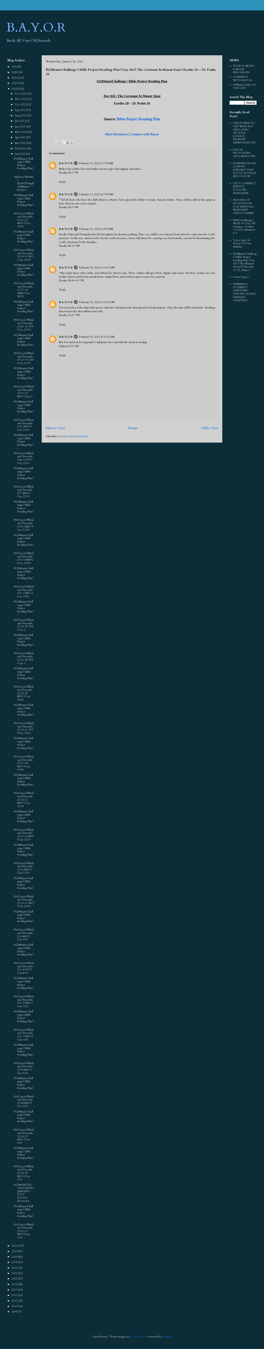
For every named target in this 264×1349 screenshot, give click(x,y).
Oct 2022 (20, 104)
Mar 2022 (21, 143)
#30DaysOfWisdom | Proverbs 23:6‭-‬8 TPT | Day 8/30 (24, 968)
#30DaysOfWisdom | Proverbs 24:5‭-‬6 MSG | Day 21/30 (24, 525)
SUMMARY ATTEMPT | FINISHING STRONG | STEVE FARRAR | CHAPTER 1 (244, 292)
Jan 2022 (20, 154)
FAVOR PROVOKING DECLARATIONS (244, 153)
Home (133, 428)
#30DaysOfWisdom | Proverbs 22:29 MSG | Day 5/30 (24, 1068)
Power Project (241, 277)
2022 (14, 89)
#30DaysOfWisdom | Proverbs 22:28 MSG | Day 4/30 (24, 1101)
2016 (14, 1273)
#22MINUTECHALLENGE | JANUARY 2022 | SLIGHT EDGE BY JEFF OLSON (244, 169)
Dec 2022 (21, 94)
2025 (14, 72)
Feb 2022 (20, 148)
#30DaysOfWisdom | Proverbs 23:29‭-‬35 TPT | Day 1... (24, 625)
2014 (14, 1284)
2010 (14, 1306)
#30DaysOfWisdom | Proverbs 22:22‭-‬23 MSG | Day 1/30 (24, 1231)
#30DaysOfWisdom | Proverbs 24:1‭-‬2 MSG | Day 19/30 (24, 591)
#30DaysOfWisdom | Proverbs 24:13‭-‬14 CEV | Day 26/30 (24, 358)
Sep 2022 (20, 110)
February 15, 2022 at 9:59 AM (96, 229)
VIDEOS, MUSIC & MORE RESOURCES (244, 69)
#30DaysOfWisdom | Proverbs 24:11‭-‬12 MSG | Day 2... (24, 391)
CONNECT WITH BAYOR (242, 78)
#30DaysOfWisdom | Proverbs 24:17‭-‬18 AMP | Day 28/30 (24, 290)
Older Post (209, 428)
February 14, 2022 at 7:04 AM (96, 163)
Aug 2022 (21, 115)
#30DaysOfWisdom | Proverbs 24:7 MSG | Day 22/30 (24, 491)
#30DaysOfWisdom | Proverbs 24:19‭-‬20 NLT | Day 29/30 (24, 255)
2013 (14, 1290)
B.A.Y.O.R (36, 27)
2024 (14, 78)
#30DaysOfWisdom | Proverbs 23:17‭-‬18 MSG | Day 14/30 (24, 763)
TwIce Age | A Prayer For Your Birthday (242, 243)
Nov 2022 (21, 99)
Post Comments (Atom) (74, 436)
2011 (14, 1301)
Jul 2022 (20, 121)
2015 (14, 1279)
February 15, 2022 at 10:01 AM (97, 267)
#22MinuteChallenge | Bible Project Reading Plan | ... (23, 165)
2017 (14, 1268)
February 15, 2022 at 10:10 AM (97, 337)
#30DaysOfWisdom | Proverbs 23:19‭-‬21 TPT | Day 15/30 (24, 728)
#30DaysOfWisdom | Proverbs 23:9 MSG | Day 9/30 (24, 934)
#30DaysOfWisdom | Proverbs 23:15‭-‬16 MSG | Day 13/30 (24, 799)
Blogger (166, 1337)
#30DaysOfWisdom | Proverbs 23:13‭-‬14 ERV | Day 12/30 (24, 835)
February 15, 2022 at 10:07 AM (97, 302)
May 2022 (21, 132)
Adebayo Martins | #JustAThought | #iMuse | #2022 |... (24, 183)
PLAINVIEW (138, 1337)
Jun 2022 (20, 126)
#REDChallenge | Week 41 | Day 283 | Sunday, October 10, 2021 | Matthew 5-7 (244, 226)
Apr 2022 (20, 137)
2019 (14, 1257)
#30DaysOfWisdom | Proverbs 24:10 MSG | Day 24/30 (24, 425)
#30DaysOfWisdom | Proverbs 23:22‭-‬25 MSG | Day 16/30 (24, 693)
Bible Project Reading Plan (138, 119)
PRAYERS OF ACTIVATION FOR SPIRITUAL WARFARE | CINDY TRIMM (243, 206)
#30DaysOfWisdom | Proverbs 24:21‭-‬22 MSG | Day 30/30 (24, 220)
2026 (14, 67)
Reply (62, 182)
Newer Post (55, 428)
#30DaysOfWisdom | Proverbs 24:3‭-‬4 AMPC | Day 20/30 (24, 558)
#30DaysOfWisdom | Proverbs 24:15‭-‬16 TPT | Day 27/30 (24, 325)
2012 (14, 1295)
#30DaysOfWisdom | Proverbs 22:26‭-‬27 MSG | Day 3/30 (24, 1136)
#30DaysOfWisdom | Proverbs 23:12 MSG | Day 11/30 (24, 868)
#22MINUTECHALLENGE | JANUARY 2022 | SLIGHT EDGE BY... (24, 1193)
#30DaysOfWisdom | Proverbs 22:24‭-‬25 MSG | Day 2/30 (24, 1173)
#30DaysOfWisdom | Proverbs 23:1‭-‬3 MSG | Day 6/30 (24, 1035)
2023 (14, 83)
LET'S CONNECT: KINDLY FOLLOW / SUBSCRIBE (244, 188)
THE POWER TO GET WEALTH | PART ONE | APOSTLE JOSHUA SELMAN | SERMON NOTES (244, 133)
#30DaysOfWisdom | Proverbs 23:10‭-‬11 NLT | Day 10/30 (24, 901)
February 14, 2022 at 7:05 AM (96, 194)
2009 (14, 1312)
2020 (14, 1251)
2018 (14, 1262)
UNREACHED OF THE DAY (244, 86)
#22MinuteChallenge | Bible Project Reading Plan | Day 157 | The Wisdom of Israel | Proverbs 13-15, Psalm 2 (244, 262)
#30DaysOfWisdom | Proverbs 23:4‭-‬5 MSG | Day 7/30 (24, 1001)
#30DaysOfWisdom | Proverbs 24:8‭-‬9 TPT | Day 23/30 (24, 458)
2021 (14, 1246)
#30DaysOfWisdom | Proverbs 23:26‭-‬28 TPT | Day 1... (24, 658)
